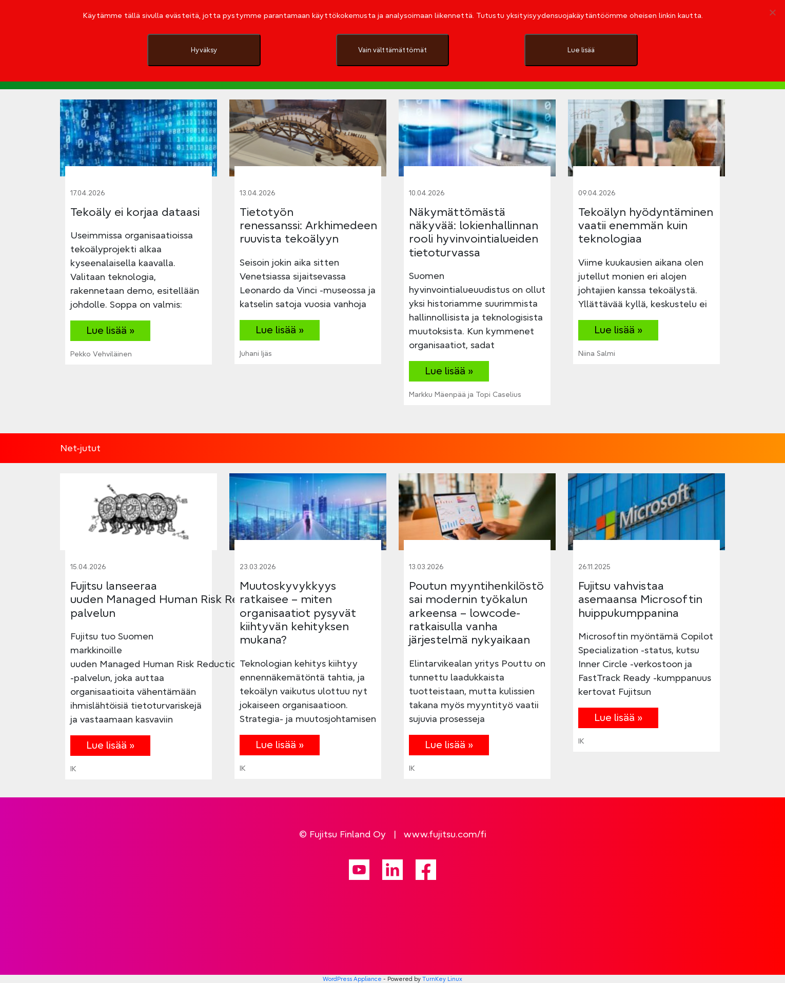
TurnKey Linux (442, 978)
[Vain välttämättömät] (772, 12)
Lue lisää (581, 50)
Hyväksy (204, 50)
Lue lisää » (110, 330)
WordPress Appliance (352, 978)
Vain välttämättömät (392, 50)
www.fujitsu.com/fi (445, 834)
